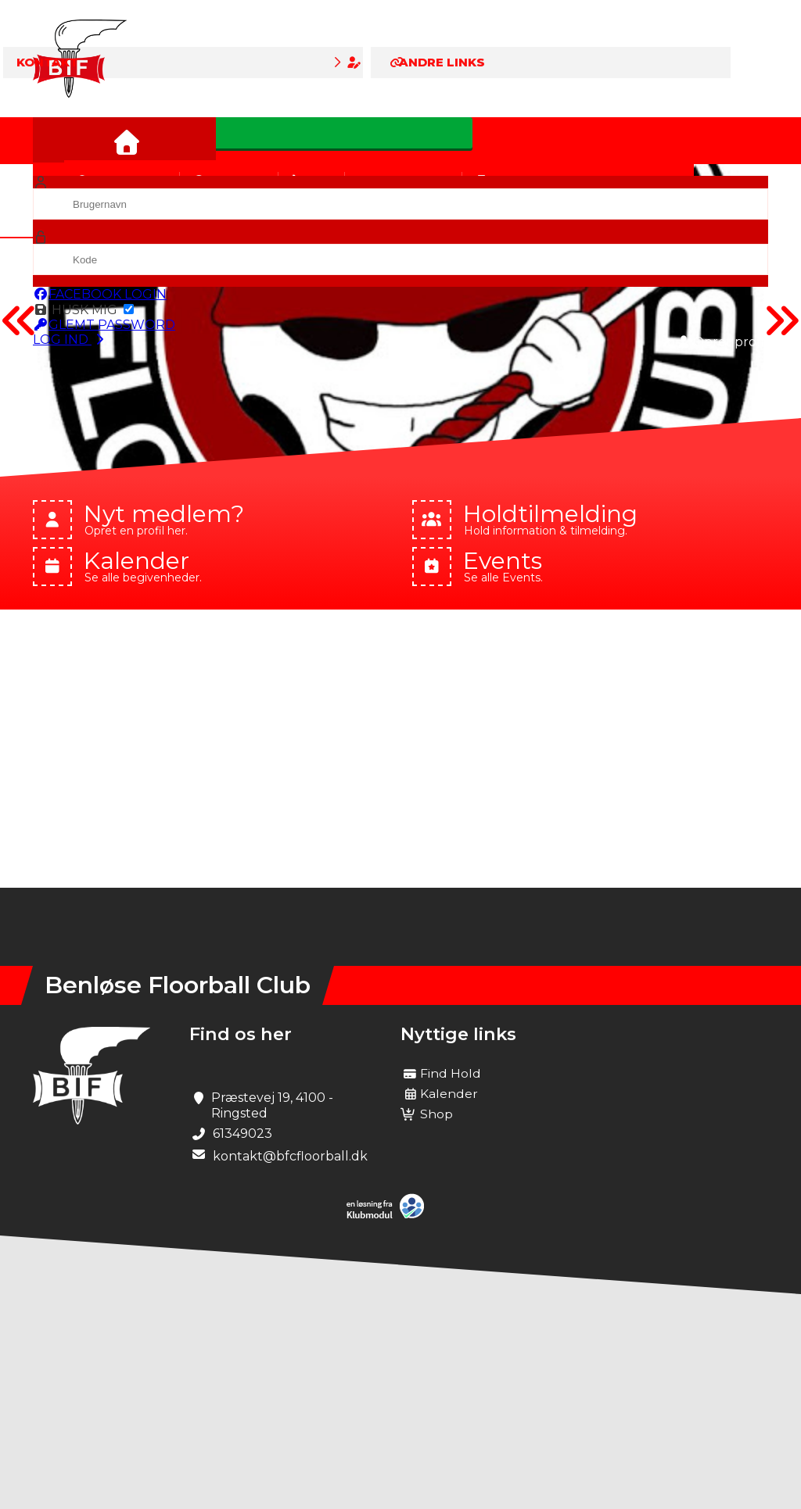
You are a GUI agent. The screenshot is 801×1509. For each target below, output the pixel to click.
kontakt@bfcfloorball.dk (290, 1156)
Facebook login (100, 294)
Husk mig (83, 309)
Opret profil (722, 341)
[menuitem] (56, 140)
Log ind (70, 339)
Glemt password (104, 324)
